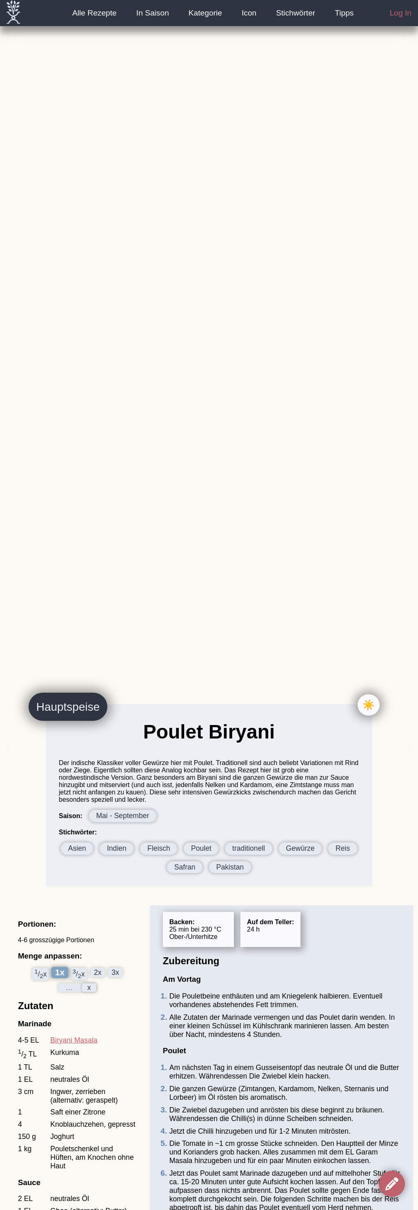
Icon (249, 13)
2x (98, 972)
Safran (185, 867)
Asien (77, 848)
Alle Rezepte (94, 13)
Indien (117, 848)
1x (59, 972)
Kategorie (205, 13)
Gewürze (300, 848)
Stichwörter (295, 13)
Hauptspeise (68, 706)
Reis (343, 848)
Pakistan (230, 867)
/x (41, 973)
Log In (400, 13)
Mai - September (122, 816)
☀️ (368, 705)
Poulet (201, 848)
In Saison (152, 13)
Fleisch (158, 848)
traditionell (248, 848)
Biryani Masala (73, 1040)
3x (115, 972)
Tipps (344, 13)
